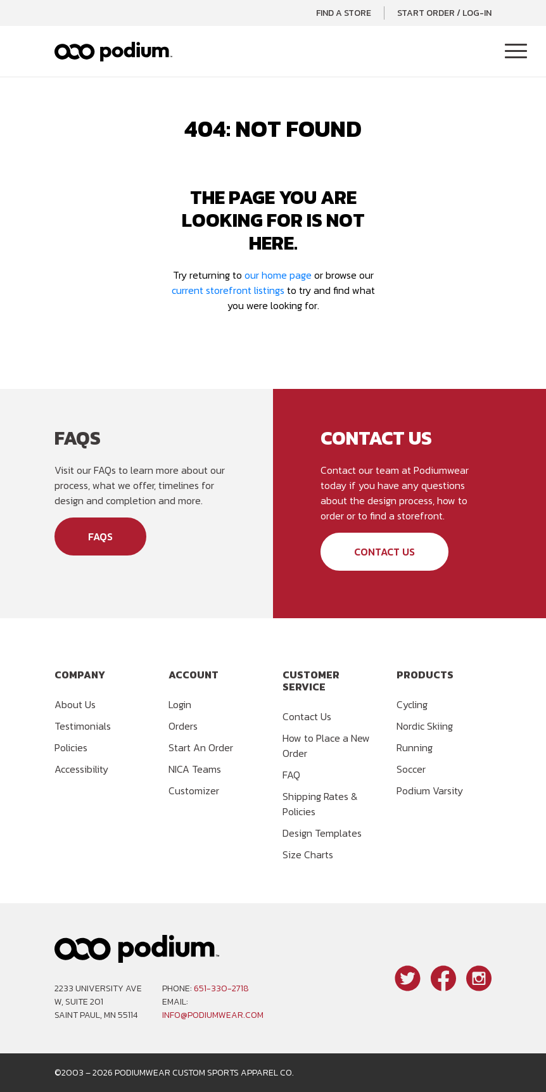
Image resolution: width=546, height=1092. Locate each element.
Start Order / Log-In (444, 13)
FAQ (291, 774)
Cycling (412, 704)
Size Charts (308, 854)
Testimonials (82, 725)
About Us (75, 704)
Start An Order (200, 747)
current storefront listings (228, 290)
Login (179, 704)
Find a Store (343, 13)
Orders (183, 725)
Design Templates (322, 833)
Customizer (193, 790)
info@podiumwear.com (212, 1015)
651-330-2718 (221, 988)
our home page (278, 275)
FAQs (100, 536)
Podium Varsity (430, 790)
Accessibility (81, 769)
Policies (70, 747)
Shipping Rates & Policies (320, 804)
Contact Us (384, 551)
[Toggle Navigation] (516, 52)
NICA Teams (194, 769)
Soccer (411, 769)
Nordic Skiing (425, 725)
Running (415, 747)
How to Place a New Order (326, 745)
